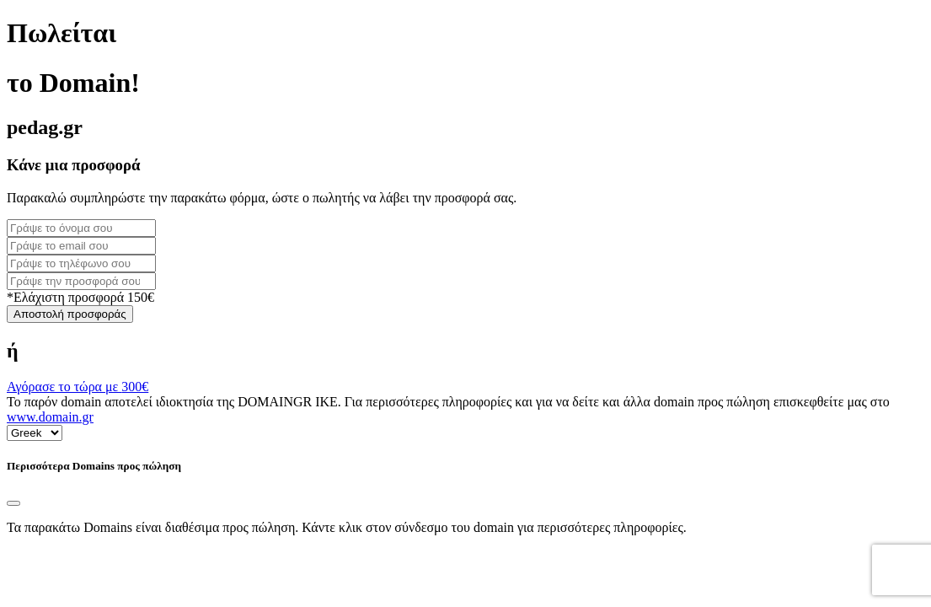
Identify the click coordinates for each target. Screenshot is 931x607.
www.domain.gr (50, 417)
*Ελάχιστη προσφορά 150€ (80, 297)
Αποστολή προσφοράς (69, 314)
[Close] (13, 503)
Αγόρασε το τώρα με (77, 386)
